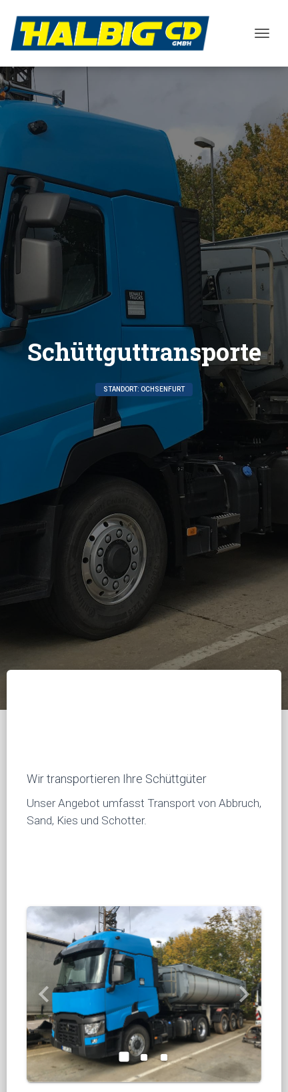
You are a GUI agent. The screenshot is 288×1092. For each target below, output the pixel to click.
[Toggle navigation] (262, 33)
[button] (44, 994)
